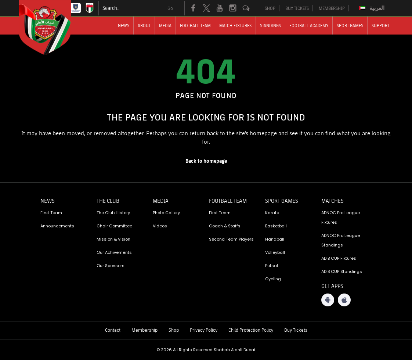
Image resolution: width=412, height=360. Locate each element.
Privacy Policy (203, 330)
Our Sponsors (110, 266)
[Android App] (327, 300)
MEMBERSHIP (332, 8)
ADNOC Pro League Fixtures (340, 217)
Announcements (57, 226)
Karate (272, 213)
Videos (160, 226)
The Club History (113, 213)
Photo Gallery (166, 213)
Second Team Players (231, 239)
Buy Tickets (295, 330)
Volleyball (275, 252)
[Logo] (51, 27)
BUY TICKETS (297, 8)
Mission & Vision (113, 239)
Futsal (271, 266)
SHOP (270, 8)
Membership (144, 330)
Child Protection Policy (250, 330)
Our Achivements (114, 252)
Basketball (276, 226)
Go (170, 8)
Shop (174, 330)
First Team (51, 213)
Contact (112, 330)
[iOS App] (344, 300)
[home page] (206, 161)
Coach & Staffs (225, 226)
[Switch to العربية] (372, 8)
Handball (274, 239)
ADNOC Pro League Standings (340, 240)
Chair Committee (114, 226)
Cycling (273, 279)
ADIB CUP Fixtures (338, 258)
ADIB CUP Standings (341, 271)
